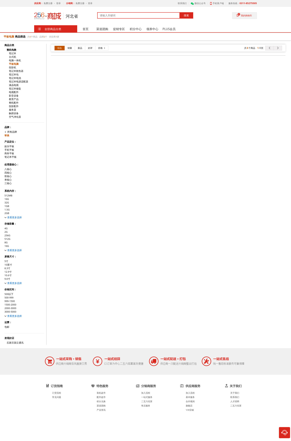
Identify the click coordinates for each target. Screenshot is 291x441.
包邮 (6, 327)
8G (6, 242)
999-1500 (9, 301)
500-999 (9, 297)
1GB (6, 206)
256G (7, 235)
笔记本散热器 (16, 71)
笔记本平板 (10, 157)
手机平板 (9, 149)
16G (6, 199)
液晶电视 (14, 85)
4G (6, 228)
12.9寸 (8, 271)
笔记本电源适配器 (18, 81)
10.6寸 (8, 275)
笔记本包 (14, 74)
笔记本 (12, 53)
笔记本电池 (15, 78)
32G (6, 202)
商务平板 (9, 153)
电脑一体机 (15, 60)
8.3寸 (7, 268)
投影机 (12, 67)
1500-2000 (10, 304)
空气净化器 (15, 116)
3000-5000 (10, 311)
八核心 (8, 169)
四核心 (8, 172)
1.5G (7, 209)
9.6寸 (7, 278)
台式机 (12, 56)
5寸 (6, 261)
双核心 (8, 176)
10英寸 (8, 264)
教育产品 (14, 99)
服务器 (12, 109)
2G (6, 232)
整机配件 (14, 102)
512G (7, 239)
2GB (6, 213)
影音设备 (14, 95)
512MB (8, 195)
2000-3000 (10, 308)
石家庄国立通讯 (15, 342)
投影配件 (14, 106)
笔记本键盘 (15, 88)
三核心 (8, 183)
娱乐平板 (9, 146)
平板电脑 (14, 64)
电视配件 (14, 92)
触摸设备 (14, 113)
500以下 (8, 294)
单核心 (8, 179)
